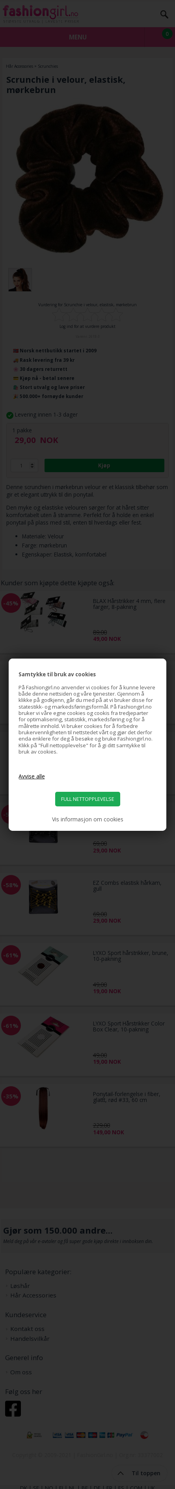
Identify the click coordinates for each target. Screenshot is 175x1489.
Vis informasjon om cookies (87, 819)
